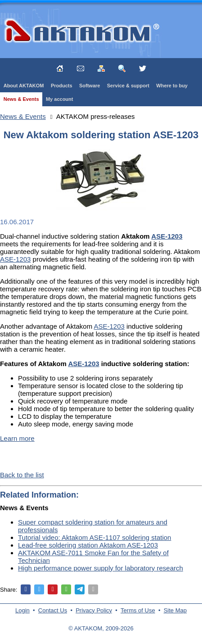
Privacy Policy (94, 610)
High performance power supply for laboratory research (100, 568)
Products (61, 85)
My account (59, 99)
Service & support (128, 85)
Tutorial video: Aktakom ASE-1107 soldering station (94, 537)
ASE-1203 (15, 259)
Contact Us (52, 610)
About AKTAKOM (24, 85)
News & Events (21, 99)
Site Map (175, 610)
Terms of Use (138, 610)
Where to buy (172, 85)
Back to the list (22, 475)
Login (22, 610)
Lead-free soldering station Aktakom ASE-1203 (88, 545)
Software (89, 85)
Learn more (17, 438)
